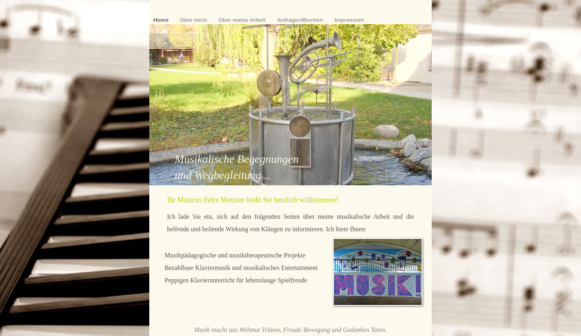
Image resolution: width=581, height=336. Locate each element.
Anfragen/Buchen (300, 20)
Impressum (349, 20)
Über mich (194, 20)
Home (161, 20)
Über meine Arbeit (243, 20)
